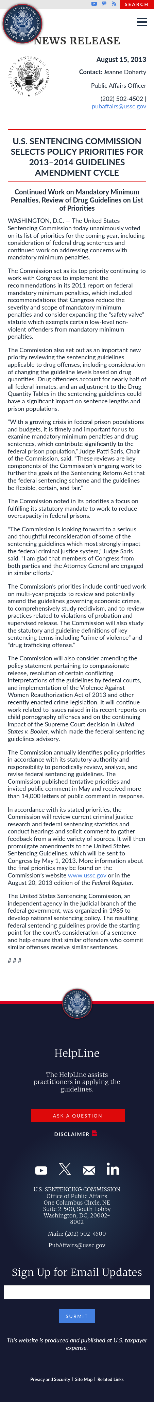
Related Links (111, 1379)
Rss (113, 3)
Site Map (83, 1379)
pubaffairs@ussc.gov (119, 106)
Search (137, 4)
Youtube (94, 3)
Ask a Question (78, 1116)
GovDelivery (104, 3)
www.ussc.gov (87, 875)
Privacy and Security (50, 1379)
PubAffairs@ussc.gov (77, 1245)
